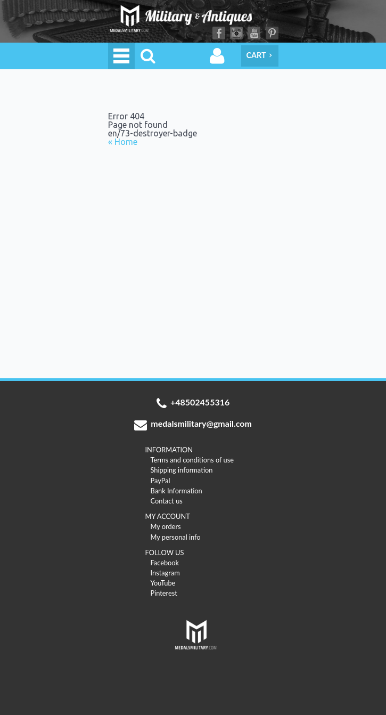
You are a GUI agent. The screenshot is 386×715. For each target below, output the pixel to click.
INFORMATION (169, 449)
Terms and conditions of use (192, 460)
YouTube (254, 33)
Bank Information (176, 490)
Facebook (218, 33)
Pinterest (272, 33)
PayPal (160, 480)
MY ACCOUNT (167, 516)
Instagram (236, 33)
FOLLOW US (164, 552)
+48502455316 (193, 403)
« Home (122, 142)
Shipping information (182, 470)
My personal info (176, 537)
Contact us (167, 501)
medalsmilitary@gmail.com (193, 424)
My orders (166, 526)
